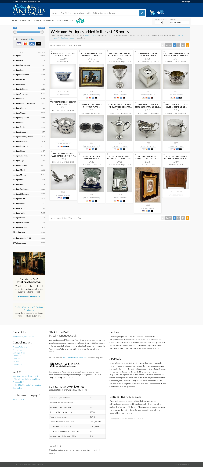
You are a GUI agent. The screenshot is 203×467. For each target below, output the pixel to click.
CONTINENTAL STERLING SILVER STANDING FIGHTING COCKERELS (63, 155)
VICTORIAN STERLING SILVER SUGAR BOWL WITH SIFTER (176, 55)
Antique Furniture (20, 146)
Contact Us (17, 364)
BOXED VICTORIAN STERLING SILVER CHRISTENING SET (91, 158)
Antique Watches (20, 227)
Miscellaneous (19, 232)
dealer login (186, 2)
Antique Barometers (21, 65)
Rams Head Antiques (148, 165)
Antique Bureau (19, 84)
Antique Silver (19, 199)
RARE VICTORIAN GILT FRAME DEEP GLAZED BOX (147, 157)
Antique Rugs (18, 184)
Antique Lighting (20, 165)
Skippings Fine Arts (176, 165)
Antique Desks (19, 127)
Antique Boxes (19, 79)
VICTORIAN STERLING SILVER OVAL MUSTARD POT (63, 103)
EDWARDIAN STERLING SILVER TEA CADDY (148, 54)
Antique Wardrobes (21, 222)
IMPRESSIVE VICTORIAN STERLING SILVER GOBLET (119, 54)
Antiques (17, 55)
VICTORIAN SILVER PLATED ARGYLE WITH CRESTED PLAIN (120, 107)
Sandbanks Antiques (63, 62)
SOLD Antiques (19, 243)
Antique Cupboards (21, 118)
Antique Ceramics (20, 94)
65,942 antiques (91, 35)
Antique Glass (19, 151)
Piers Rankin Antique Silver (120, 62)
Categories (26, 21)
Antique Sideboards (21, 194)
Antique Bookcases (21, 74)
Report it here (18, 399)
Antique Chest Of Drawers (24, 103)
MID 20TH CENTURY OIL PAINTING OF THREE (91, 54)
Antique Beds (18, 70)
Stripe (31, 39)
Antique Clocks (19, 113)
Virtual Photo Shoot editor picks (75, 358)
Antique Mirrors (19, 175)
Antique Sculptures (21, 189)
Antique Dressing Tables (23, 137)
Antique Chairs (19, 98)
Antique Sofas (19, 203)
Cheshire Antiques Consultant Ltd (91, 62)
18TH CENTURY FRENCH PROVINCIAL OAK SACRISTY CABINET (176, 158)
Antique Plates (19, 179)
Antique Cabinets (20, 89)
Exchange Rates (19, 353)
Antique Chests (19, 108)
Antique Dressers (20, 132)
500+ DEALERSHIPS (65, 21)
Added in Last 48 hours (66, 45)
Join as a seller (18, 350)
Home (15, 21)
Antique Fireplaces (20, 141)
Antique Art (18, 60)
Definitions (17, 355)
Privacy (16, 361)
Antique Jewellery (20, 156)
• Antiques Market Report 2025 (25, 376)
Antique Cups (18, 122)
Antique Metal (19, 170)
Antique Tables (19, 213)
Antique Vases (19, 218)
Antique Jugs (18, 160)
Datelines (16, 358)
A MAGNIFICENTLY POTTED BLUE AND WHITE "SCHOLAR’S (63, 55)
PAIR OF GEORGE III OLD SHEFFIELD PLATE (91, 106)
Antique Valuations (44, 21)
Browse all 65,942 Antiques (23, 336)
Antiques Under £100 (22, 238)
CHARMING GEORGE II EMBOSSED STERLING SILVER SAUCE (148, 107)
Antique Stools (19, 208)
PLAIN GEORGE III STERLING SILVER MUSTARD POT (176, 106)
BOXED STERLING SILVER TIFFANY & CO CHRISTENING (119, 158)
